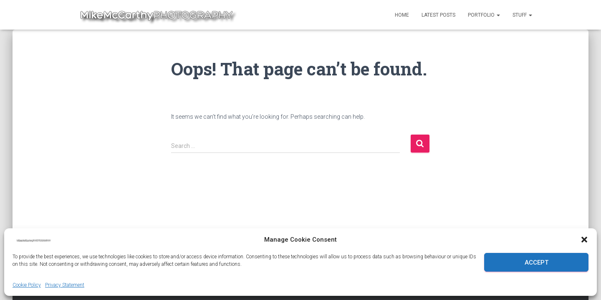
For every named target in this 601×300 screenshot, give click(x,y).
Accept (536, 262)
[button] (584, 239)
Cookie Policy (27, 285)
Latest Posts (438, 15)
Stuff (522, 15)
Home (402, 15)
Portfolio (484, 15)
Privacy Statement (64, 285)
